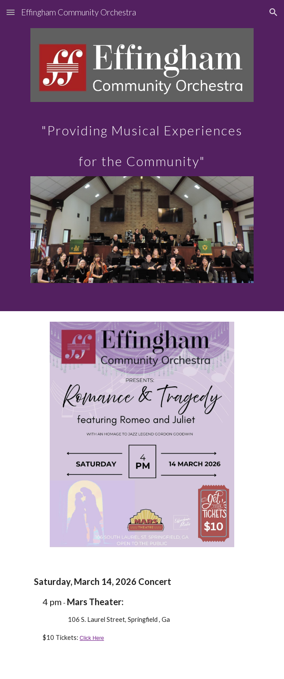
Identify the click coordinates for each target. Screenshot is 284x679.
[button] (10, 12)
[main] (142, 139)
